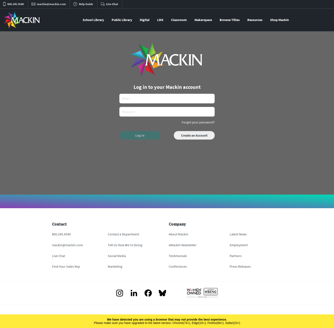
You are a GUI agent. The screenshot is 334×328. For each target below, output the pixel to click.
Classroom (179, 20)
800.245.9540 (61, 234)
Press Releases (240, 266)
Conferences (178, 266)
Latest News (238, 234)
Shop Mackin (279, 20)
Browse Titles (230, 20)
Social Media (117, 256)
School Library (93, 20)
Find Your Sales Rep (66, 266)
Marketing (115, 266)
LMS (160, 20)
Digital (145, 20)
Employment (239, 245)
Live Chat (58, 256)
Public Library (122, 20)
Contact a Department (123, 234)
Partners (236, 256)
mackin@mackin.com (67, 245)
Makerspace (203, 20)
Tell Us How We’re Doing (125, 245)
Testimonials (178, 256)
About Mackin (178, 234)
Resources (254, 20)
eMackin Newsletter (183, 245)
